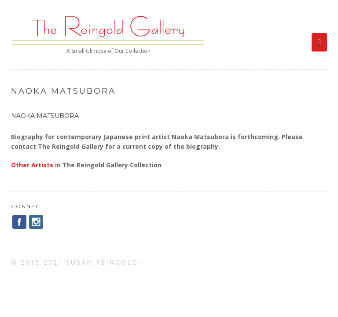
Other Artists (32, 165)
